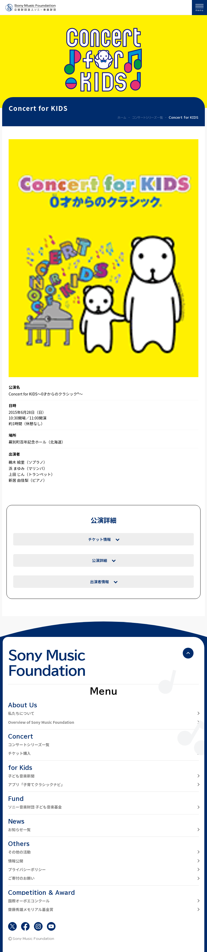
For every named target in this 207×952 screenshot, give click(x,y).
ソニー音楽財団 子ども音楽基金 (35, 807)
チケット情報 (99, 539)
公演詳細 (99, 560)
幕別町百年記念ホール (27, 442)
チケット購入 (19, 753)
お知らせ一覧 (19, 829)
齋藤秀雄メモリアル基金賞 (30, 909)
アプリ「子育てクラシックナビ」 (36, 784)
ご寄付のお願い (21, 878)
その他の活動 (19, 852)
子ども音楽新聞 (21, 776)
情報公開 (15, 861)
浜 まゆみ (17, 468)
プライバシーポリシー (27, 869)
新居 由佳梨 (18, 480)
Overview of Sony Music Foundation (41, 722)
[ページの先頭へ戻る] (188, 653)
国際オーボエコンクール (29, 900)
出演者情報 (99, 581)
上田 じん (17, 474)
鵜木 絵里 (17, 462)
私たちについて (21, 713)
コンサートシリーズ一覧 (28, 744)
